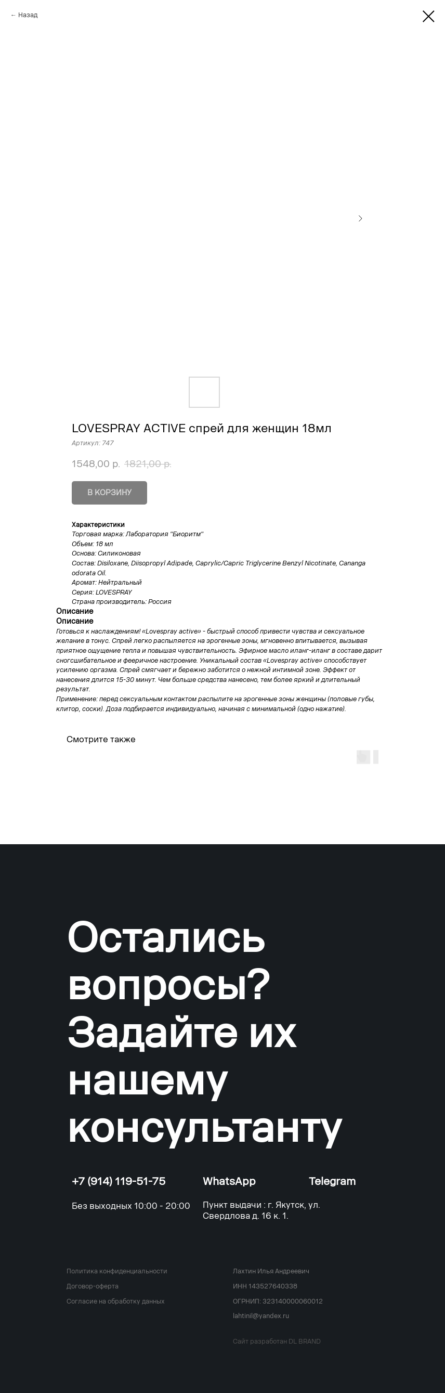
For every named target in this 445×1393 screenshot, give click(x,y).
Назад (27, 15)
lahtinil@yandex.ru (261, 1316)
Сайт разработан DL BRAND (277, 1341)
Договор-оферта (93, 1286)
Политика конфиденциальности (117, 1271)
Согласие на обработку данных (116, 1301)
